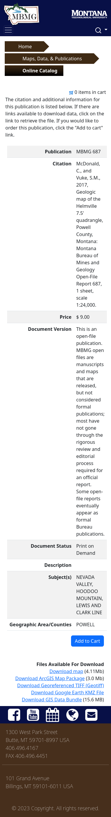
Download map (66, 671)
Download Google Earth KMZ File (67, 692)
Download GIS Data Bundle (52, 699)
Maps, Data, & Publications (52, 58)
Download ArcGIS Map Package (50, 678)
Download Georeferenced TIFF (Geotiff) (60, 685)
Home (25, 46)
